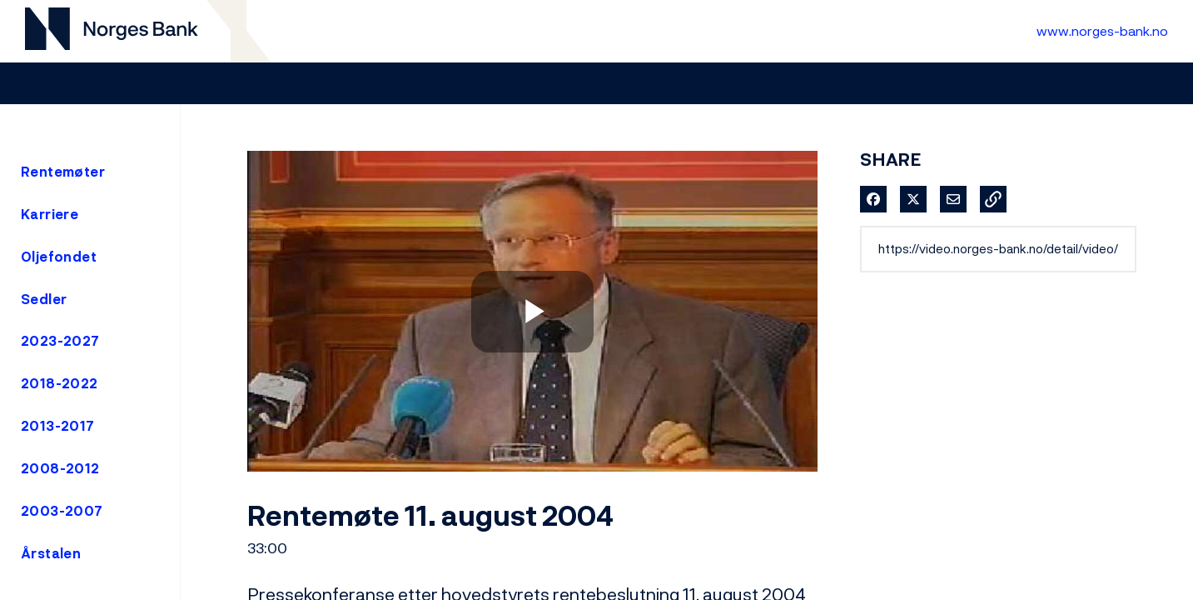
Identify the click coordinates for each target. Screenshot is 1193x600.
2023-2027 (60, 341)
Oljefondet (59, 257)
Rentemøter (63, 172)
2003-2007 (62, 511)
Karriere (49, 214)
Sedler (44, 299)
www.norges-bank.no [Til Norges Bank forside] (1102, 31)
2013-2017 (58, 426)
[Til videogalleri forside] (111, 31)
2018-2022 (59, 383)
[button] (993, 199)
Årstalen (51, 553)
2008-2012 (60, 468)
